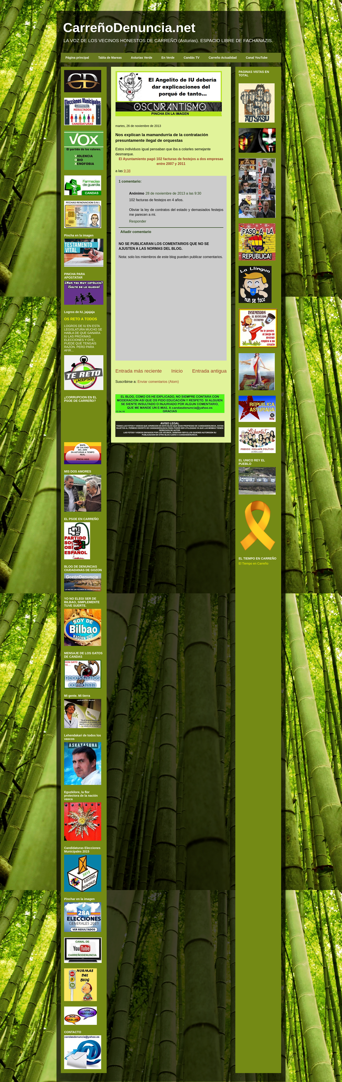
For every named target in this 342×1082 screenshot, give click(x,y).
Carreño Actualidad (223, 57)
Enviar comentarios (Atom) (158, 381)
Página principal (77, 57)
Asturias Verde (141, 57)
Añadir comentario (135, 232)
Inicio (177, 371)
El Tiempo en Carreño (253, 563)
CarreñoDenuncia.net (129, 27)
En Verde (167, 57)
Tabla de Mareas (110, 57)
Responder (137, 221)
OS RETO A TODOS (80, 319)
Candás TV (191, 57)
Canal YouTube (257, 57)
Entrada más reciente (138, 371)
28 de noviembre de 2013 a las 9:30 (173, 193)
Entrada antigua (209, 371)
